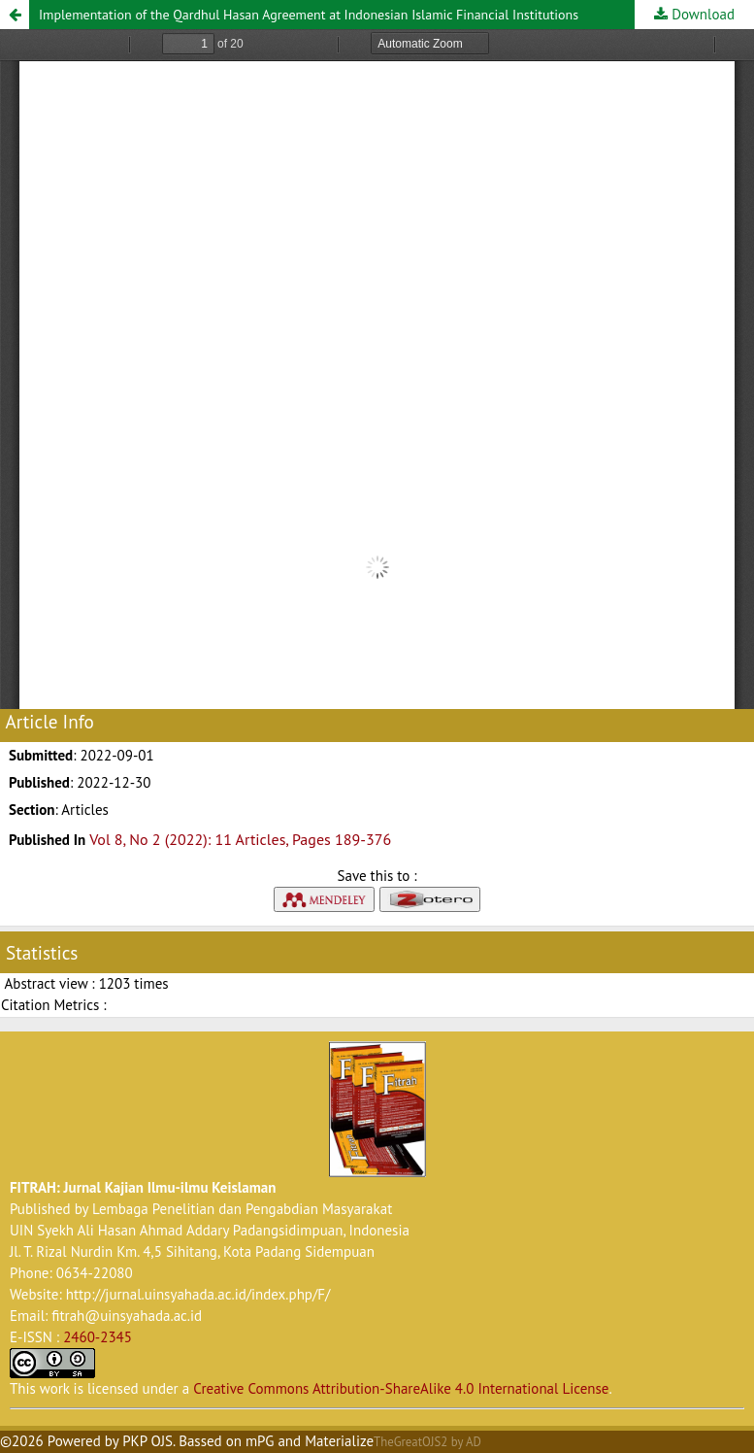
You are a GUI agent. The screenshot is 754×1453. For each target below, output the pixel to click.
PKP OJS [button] (147, 1441)
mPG (260, 1441)
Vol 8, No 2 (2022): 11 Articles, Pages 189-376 (240, 839)
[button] (14, 14)
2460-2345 (97, 1337)
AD (473, 1442)
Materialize (339, 1441)
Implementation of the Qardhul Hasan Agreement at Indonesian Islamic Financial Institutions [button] (308, 14)
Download (701, 14)
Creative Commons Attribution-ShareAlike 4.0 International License (400, 1388)
